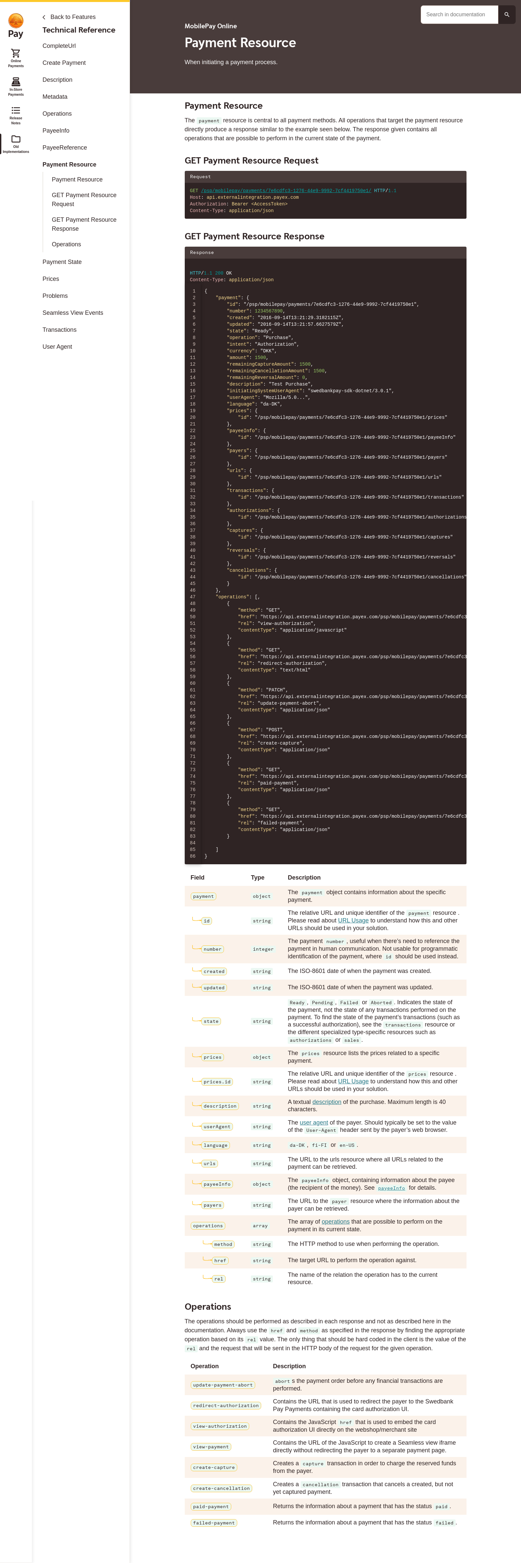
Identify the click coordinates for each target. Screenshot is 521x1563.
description (326, 1102)
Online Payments (16, 58)
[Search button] (507, 14)
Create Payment (64, 63)
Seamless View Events (73, 312)
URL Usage (353, 920)
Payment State (62, 262)
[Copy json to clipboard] (458, 252)
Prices (51, 279)
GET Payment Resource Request (84, 199)
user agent (314, 1122)
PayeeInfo (56, 130)
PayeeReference (65, 147)
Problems (55, 296)
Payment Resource (69, 164)
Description (57, 79)
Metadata (55, 96)
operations (336, 1221)
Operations (57, 113)
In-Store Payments (16, 86)
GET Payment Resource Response (84, 224)
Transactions (59, 329)
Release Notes (16, 115)
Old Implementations (16, 144)
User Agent (57, 346)
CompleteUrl (59, 46)
